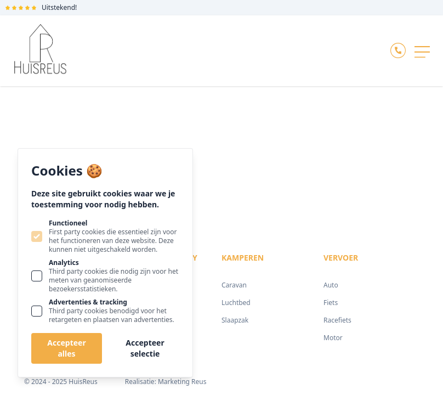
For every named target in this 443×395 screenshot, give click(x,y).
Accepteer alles (66, 348)
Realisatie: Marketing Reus (166, 381)
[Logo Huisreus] (40, 50)
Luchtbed (236, 302)
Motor (333, 337)
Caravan (234, 285)
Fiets (330, 302)
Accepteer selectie (145, 348)
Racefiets (337, 320)
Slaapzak (235, 320)
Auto (330, 285)
